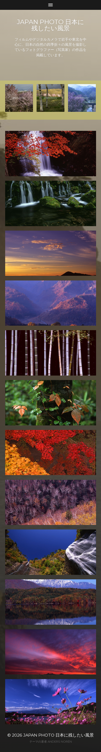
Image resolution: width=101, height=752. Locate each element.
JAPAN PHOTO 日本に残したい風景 (50, 25)
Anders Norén (60, 741)
